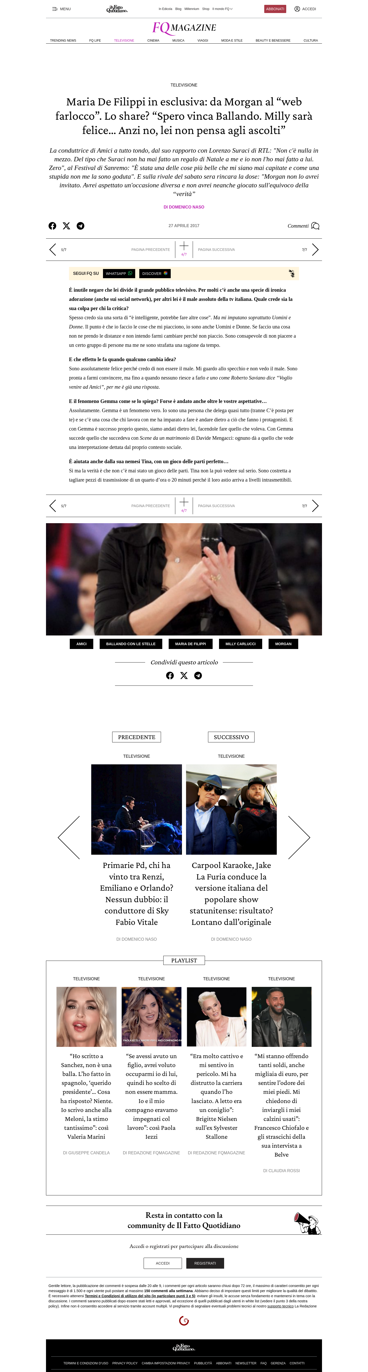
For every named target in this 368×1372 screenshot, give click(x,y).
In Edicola (165, 8)
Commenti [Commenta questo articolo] (303, 226)
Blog (178, 8)
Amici (81, 644)
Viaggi (203, 40)
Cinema (153, 40)
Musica (178, 40)
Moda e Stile (232, 40)
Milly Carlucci (241, 644)
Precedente (136, 736)
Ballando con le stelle (131, 644)
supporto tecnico (280, 1300)
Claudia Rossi (284, 1165)
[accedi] (305, 9)
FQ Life (95, 40)
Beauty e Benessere (273, 40)
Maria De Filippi (190, 644)
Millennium (192, 8)
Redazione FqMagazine (154, 1147)
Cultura (311, 40)
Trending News (63, 40)
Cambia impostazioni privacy (166, 1357)
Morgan (283, 644)
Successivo (231, 736)
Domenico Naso (186, 207)
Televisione (124, 40)
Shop (205, 8)
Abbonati (275, 9)
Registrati (205, 1257)
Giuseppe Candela (89, 1147)
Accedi (163, 1257)
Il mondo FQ (222, 9)
